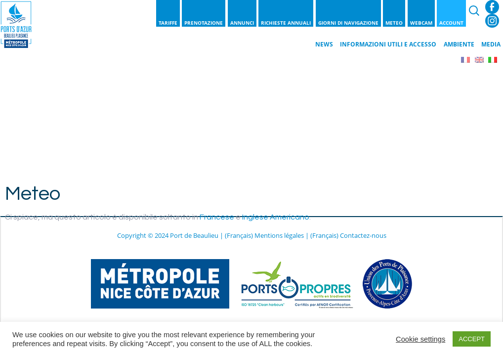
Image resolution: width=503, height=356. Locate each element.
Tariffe (168, 22)
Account (451, 22)
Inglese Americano (275, 217)
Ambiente (459, 44)
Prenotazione (203, 22)
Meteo (394, 22)
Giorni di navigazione (348, 22)
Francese (217, 217)
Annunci (242, 22)
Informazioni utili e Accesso (388, 44)
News (324, 44)
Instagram (492, 21)
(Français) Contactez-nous (348, 235)
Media (491, 44)
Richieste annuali (286, 22)
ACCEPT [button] (472, 339)
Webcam (421, 22)
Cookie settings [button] (420, 339)
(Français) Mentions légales (264, 235)
